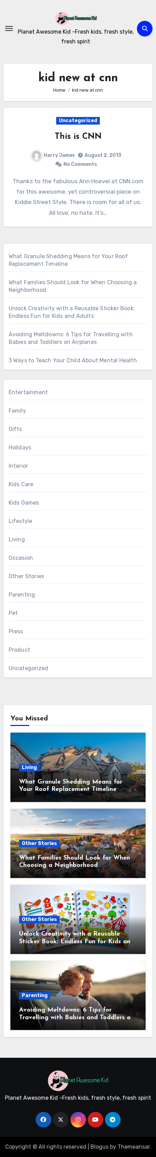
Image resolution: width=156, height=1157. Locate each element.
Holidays (20, 447)
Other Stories (26, 576)
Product (19, 650)
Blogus (99, 1146)
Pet (13, 613)
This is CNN (78, 137)
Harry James (53, 155)
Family (17, 410)
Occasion (21, 558)
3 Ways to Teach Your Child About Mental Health (73, 360)
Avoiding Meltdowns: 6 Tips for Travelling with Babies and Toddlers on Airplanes (76, 1017)
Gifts (15, 429)
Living (17, 539)
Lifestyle (21, 521)
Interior (18, 466)
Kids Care (21, 484)
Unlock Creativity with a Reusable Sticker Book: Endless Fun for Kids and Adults (76, 941)
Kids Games (24, 502)
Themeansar (134, 1146)
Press (16, 631)
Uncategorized (78, 121)
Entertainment (28, 392)
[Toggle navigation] (9, 28)
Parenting (22, 594)
